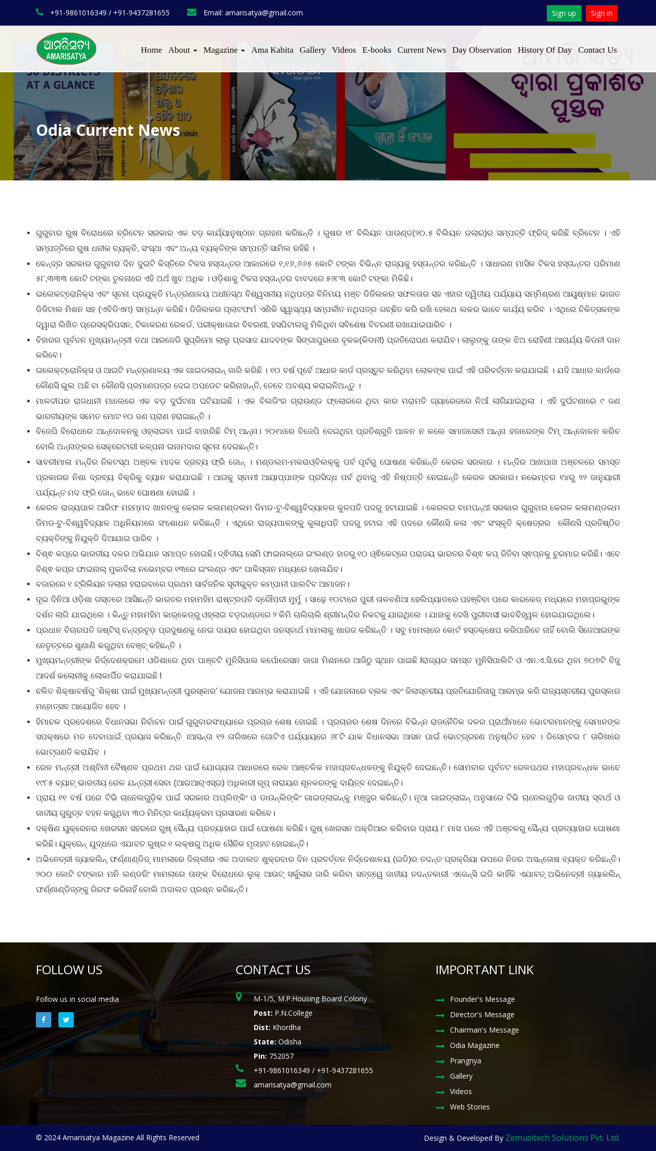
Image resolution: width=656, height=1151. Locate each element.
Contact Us (597, 50)
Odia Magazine (475, 1045)
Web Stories (470, 1107)
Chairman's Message (484, 1030)
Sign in (601, 13)
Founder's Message (482, 999)
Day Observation (482, 50)
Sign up (564, 13)
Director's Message (482, 1014)
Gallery (313, 50)
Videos (344, 50)
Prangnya (465, 1060)
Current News (422, 50)
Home (151, 50)
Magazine (224, 50)
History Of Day (545, 50)
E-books (377, 50)
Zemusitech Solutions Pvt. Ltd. (562, 1137)
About (182, 50)
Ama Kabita (272, 50)
